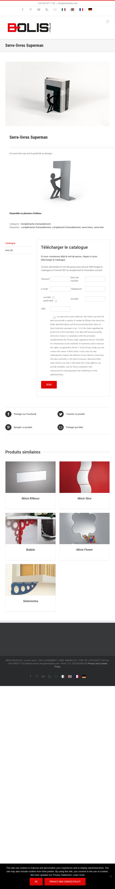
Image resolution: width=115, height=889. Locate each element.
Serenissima (30, 601)
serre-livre (99, 227)
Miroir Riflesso (31, 498)
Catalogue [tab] (10, 243)
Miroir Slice (84, 498)
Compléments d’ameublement (36, 224)
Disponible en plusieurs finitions (25, 213)
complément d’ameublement (66, 227)
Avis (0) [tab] (9, 250)
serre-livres (87, 227)
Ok (36, 881)
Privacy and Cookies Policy (65, 881)
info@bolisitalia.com (68, 3)
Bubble (30, 549)
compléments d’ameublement (36, 227)
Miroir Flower (84, 549)
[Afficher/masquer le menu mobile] (108, 21)
